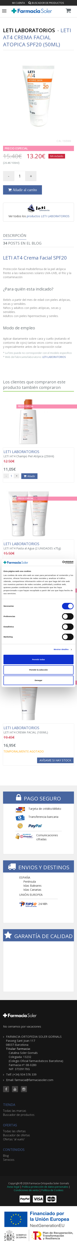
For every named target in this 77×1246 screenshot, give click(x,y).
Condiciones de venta (26, 1190)
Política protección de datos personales (45, 1187)
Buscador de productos (46, 3)
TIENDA (9, 1104)
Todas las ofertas (14, 1131)
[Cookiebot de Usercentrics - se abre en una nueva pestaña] (56, 562)
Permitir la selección (38, 670)
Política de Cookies (52, 1190)
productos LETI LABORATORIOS (48, 216)
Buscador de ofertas (16, 1135)
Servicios (8, 1160)
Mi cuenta (18, 3)
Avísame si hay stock (55, 760)
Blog (6, 1156)
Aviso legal (13, 1187)
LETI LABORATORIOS (54, 357)
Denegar (38, 680)
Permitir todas (38, 660)
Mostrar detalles (61, 649)
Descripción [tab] (14, 235)
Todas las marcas (14, 1111)
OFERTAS (10, 1125)
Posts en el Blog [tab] (22, 243)
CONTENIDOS (14, 1149)
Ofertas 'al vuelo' (14, 1139)
